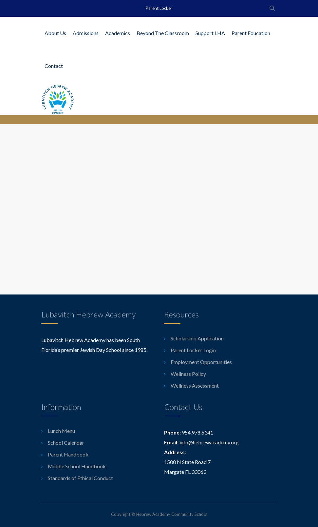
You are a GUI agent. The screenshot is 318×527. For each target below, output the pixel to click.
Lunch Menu (61, 431)
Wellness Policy (188, 374)
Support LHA (210, 33)
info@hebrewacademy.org (209, 442)
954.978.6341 (197, 432)
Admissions (86, 33)
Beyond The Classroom (163, 33)
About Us (55, 33)
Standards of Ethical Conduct (80, 478)
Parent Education (251, 33)
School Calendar (66, 442)
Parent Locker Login (193, 350)
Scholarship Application (197, 338)
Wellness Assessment (195, 385)
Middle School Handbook (77, 466)
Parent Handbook (68, 454)
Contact (54, 66)
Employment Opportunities (201, 362)
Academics (117, 33)
